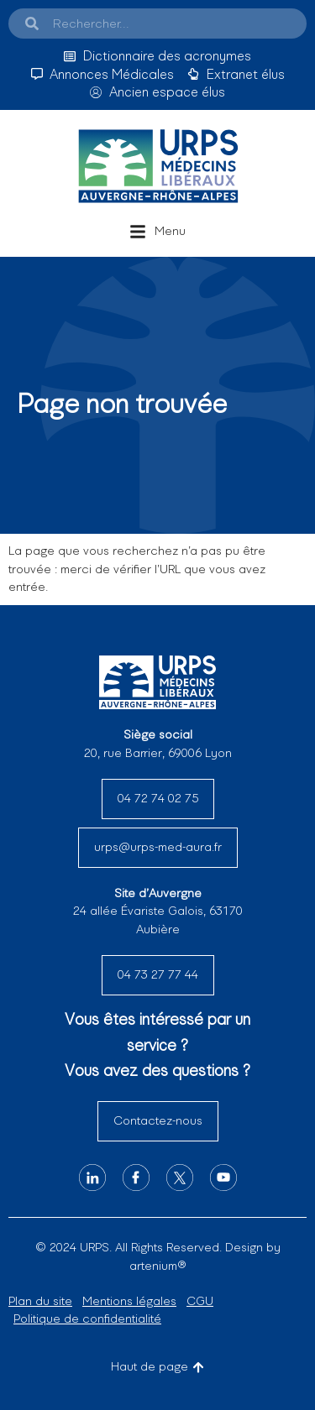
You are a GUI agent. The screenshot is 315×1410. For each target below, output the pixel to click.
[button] (157, 231)
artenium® (157, 1265)
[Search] (32, 23)
